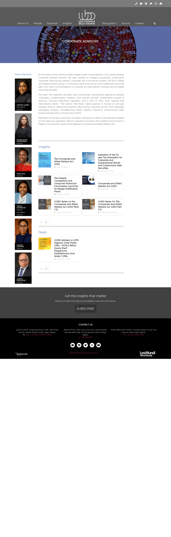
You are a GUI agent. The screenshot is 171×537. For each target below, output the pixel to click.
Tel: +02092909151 (85, 337)
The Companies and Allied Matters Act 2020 (64, 161)
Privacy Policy (83, 353)
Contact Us (94, 353)
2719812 (49, 335)
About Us (22, 23)
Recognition (109, 23)
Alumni (125, 23)
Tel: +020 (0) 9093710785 (134, 335)
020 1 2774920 (32, 335)
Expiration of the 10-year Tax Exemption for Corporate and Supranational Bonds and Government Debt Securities (110, 161)
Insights (67, 23)
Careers (139, 23)
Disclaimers (73, 353)
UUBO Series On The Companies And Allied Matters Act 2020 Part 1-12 (110, 205)
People (38, 23)
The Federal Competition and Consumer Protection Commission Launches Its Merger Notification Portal (66, 185)
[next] (46, 222)
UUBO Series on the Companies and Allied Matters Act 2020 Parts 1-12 (66, 205)
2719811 (42, 335)
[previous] (41, 222)
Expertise (52, 23)
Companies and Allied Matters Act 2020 (109, 184)
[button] (155, 23)
